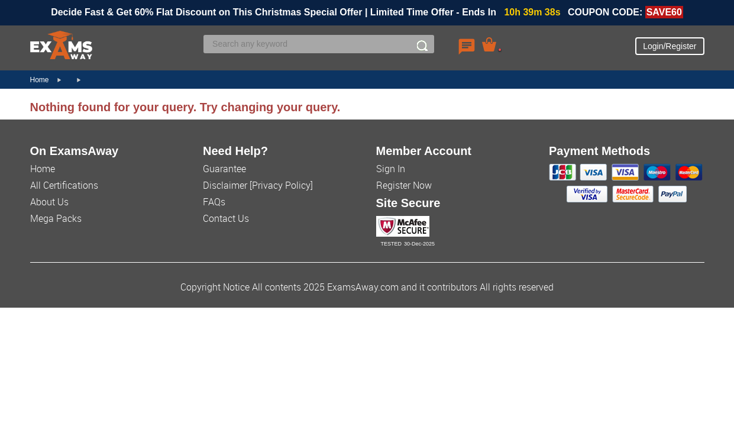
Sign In (390, 168)
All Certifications (64, 185)
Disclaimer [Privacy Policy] (258, 185)
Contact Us (226, 218)
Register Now (404, 185)
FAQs (214, 201)
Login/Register (669, 46)
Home (39, 80)
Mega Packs (56, 218)
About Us (49, 201)
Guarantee (224, 168)
